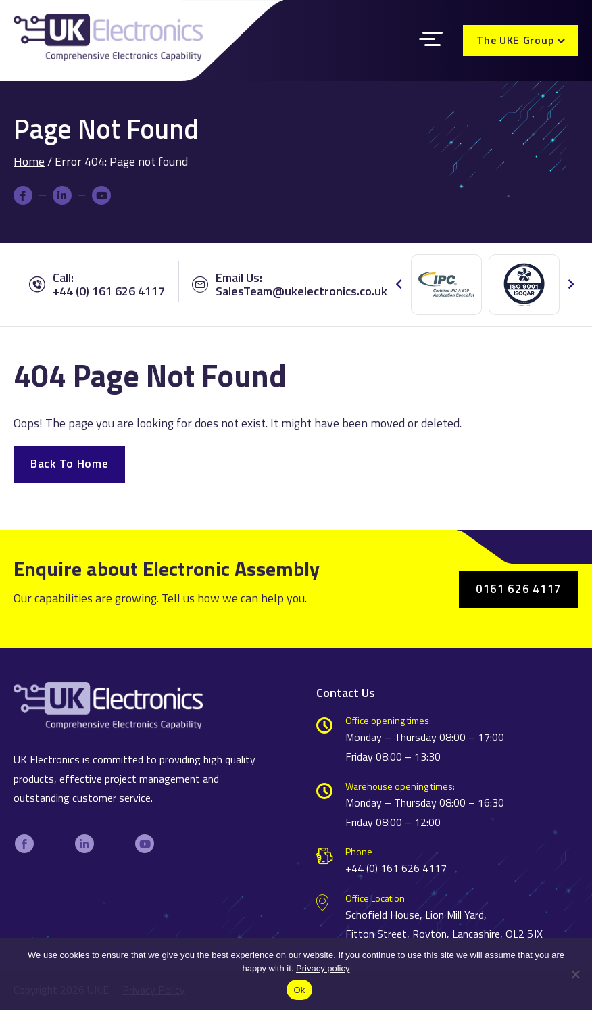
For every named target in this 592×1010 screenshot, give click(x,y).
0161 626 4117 (519, 589)
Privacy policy (322, 968)
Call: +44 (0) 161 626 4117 (97, 284)
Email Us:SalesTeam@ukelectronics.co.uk (289, 284)
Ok (299, 990)
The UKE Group (514, 40)
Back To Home (69, 464)
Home (29, 161)
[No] (575, 985)
